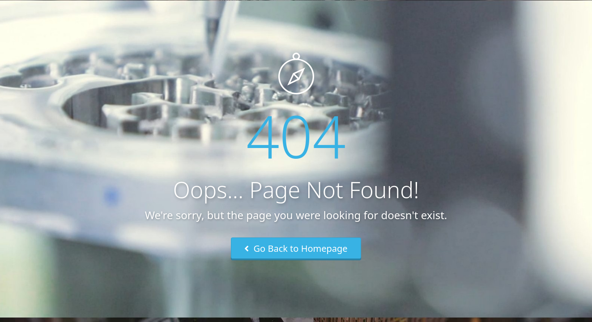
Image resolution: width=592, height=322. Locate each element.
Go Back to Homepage (295, 248)
